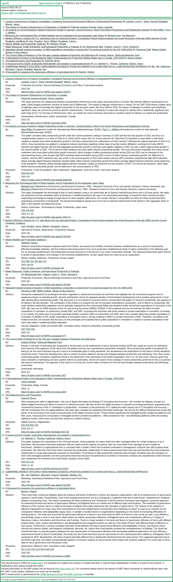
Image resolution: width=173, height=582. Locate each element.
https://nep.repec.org (65, 569)
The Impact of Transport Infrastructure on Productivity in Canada (36, 27)
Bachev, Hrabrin (87, 72)
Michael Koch (114, 35)
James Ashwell (134, 58)
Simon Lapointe (105, 27)
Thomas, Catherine (119, 64)
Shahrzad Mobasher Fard (127, 55)
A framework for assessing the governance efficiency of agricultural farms (40, 72)
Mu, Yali (155, 66)
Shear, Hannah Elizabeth (155, 21)
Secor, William (50, 41)
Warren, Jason (12, 24)
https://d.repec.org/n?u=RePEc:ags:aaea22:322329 (45, 236)
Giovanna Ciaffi (143, 50)
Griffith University (74, 574)
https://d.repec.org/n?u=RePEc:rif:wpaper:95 (42, 268)
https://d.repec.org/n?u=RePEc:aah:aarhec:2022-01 (46, 217)
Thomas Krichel (34, 580)
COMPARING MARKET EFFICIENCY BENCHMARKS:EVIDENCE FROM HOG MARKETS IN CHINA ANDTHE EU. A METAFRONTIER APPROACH (76, 66)
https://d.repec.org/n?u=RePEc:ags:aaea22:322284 (45, 285)
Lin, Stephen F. (101, 64)
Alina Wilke (158, 30)
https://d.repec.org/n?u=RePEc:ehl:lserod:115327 (45, 469)
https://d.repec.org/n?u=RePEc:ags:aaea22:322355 (45, 485)
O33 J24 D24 (27, 210)
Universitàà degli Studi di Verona (30, 13)
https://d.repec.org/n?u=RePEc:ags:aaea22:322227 (45, 92)
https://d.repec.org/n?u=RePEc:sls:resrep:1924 (43, 392)
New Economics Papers (50, 3)
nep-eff (5, 3)
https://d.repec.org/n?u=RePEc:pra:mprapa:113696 (45, 556)
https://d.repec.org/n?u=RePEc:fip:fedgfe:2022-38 (45, 432)
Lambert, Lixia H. (134, 21)
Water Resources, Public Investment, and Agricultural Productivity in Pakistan (42, 47)
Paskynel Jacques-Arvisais (83, 27)
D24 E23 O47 (27, 173)
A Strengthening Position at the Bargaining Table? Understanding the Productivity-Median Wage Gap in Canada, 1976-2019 (64, 58)
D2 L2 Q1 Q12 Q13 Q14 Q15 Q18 (37, 549)
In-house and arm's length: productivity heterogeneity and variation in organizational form (47, 64)
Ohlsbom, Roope (58, 44)
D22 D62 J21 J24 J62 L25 (33, 261)
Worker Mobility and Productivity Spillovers (25, 44)
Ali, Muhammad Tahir (93, 47)
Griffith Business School (51, 574)
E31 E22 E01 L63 (29, 425)
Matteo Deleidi (159, 50)
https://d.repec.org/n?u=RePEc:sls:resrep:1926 (43, 123)
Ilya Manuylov (128, 35)
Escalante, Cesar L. (67, 41)
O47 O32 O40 (28, 329)
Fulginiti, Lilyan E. (112, 47)
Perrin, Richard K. (131, 47)
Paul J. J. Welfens (111, 129)
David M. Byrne (52, 61)
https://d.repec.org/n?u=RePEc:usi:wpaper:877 (43, 336)
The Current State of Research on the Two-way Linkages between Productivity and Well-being (50, 55)
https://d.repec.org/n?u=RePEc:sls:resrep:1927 (43, 375)
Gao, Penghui (35, 41)
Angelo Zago (7, 13)
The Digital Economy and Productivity (23, 61)
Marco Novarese (132, 569)
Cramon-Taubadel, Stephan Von (31, 69)
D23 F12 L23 (27, 462)
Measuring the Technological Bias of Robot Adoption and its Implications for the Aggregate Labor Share (54, 35)
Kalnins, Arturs (136, 64)
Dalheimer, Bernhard (40, 475)
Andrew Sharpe (106, 55)
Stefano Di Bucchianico (16, 52)
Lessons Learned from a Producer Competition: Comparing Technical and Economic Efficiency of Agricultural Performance (63, 21)
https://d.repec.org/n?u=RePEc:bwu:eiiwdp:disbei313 (46, 180)
